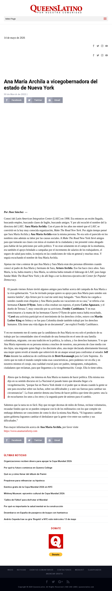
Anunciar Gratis (54, 573)
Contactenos (64, 570)
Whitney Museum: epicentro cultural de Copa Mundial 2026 (34, 493)
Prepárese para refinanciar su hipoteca (24, 480)
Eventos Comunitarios (41, 570)
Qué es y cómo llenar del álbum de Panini (25, 474)
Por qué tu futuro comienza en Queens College (28, 467)
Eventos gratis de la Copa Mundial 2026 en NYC (28, 487)
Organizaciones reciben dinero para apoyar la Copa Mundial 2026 (38, 461)
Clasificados (94, 570)
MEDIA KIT (79, 570)
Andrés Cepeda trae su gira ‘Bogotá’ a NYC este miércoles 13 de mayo (40, 519)
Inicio (10, 570)
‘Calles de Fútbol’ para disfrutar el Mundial (26, 500)
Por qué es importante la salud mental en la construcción (33, 506)
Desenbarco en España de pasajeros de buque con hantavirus (36, 512)
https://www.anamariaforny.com (20, 431)
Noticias (21, 570)
